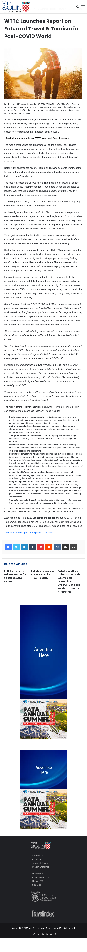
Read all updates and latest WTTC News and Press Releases (37, 138)
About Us (36, 859)
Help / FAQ (37, 881)
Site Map (36, 885)
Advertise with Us (41, 877)
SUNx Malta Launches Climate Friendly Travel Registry (43, 574)
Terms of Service (40, 863)
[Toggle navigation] (82, 7)
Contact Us (37, 855)
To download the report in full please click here (28, 532)
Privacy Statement (41, 867)
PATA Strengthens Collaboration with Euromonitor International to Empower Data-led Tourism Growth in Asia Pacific (69, 581)
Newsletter (37, 873)
